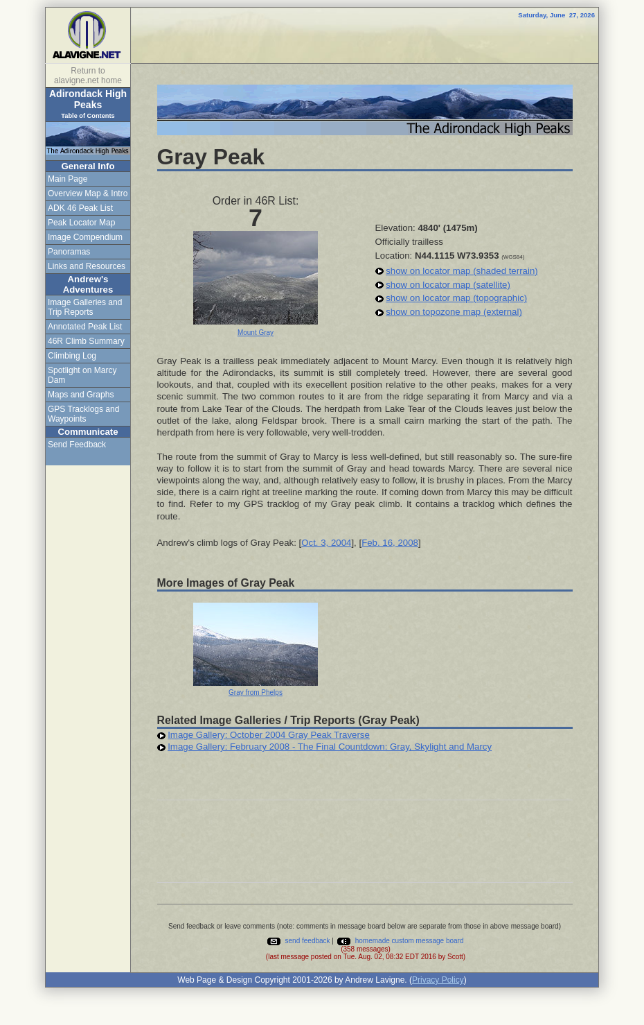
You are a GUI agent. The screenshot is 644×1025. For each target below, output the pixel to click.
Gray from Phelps (256, 692)
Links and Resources (86, 266)
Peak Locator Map (81, 222)
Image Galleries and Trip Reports (85, 307)
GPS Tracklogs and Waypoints (83, 414)
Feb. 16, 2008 (389, 542)
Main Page (67, 179)
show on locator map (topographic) (456, 298)
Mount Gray (256, 332)
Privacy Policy (438, 980)
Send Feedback (77, 444)
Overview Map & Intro (87, 193)
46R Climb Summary (86, 341)
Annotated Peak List (85, 326)
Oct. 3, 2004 (326, 542)
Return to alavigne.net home (88, 75)
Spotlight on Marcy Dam (82, 375)
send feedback (298, 941)
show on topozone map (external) (454, 312)
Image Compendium (85, 237)
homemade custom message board (400, 941)
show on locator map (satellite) (448, 284)
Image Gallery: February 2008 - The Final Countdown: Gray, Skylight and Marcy (330, 746)
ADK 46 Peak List (80, 208)
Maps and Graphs (81, 394)
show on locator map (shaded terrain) (461, 271)
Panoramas (69, 252)
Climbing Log (72, 356)
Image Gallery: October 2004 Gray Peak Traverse (269, 735)
